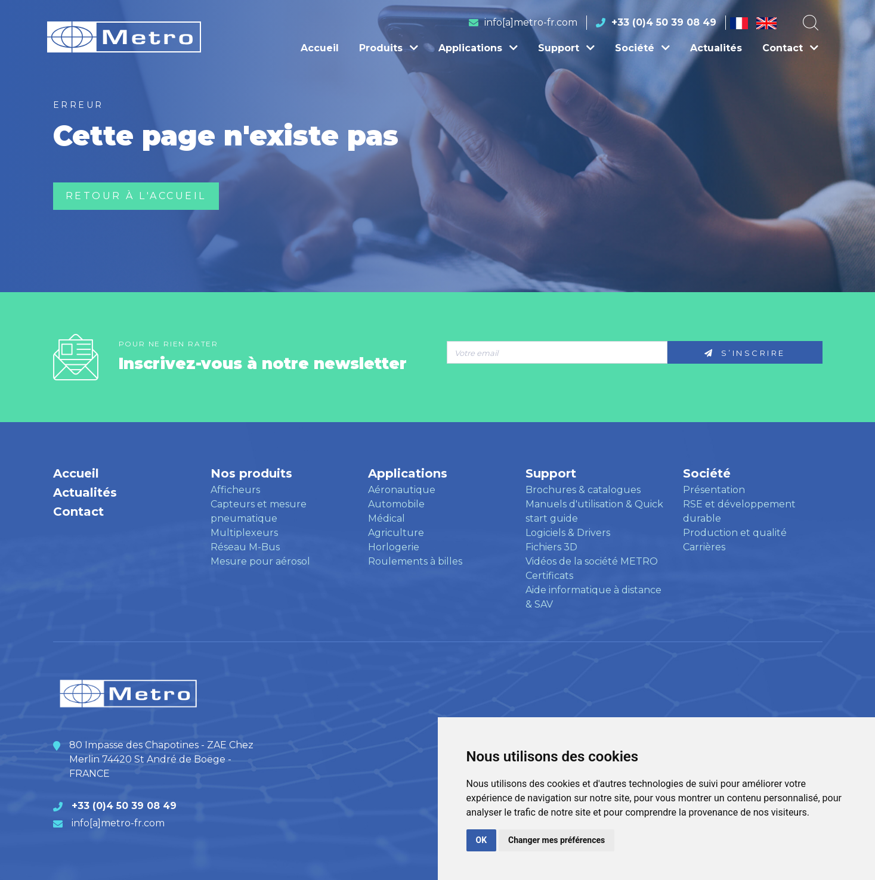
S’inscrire (745, 353)
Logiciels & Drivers (567, 532)
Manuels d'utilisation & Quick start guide (594, 511)
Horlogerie (393, 547)
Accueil (320, 48)
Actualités (716, 48)
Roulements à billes (415, 561)
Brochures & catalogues (583, 489)
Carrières (704, 547)
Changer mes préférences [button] (556, 840)
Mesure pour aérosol (260, 561)
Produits (388, 48)
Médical (386, 518)
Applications (478, 48)
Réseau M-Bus (245, 547)
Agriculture (396, 532)
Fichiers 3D (551, 547)
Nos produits (251, 473)
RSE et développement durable (739, 511)
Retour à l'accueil (136, 196)
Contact (790, 48)
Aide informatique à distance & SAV (593, 597)
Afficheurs (235, 489)
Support (566, 48)
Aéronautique (401, 489)
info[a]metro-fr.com (530, 22)
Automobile (396, 504)
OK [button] (481, 840)
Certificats (549, 575)
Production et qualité (735, 532)
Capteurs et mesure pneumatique (259, 511)
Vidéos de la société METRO (591, 561)
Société (642, 48)
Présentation (714, 489)
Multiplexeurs (244, 532)
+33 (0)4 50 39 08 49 (663, 22)
